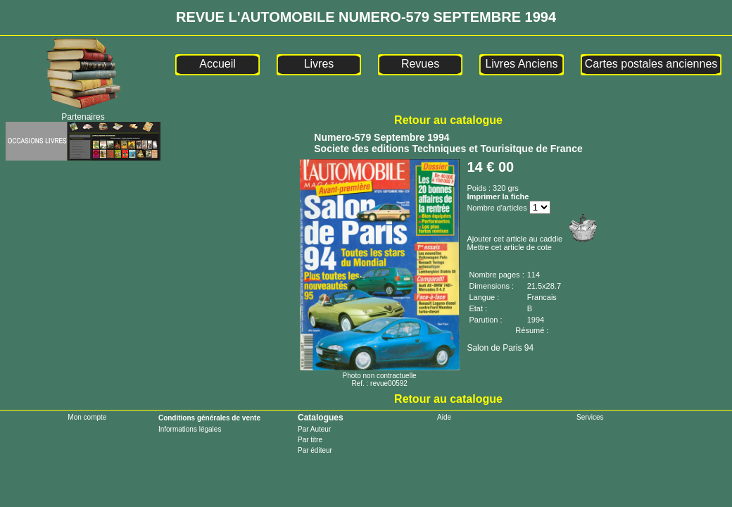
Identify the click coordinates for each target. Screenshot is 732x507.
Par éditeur (315, 450)
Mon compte (87, 417)
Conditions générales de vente (209, 418)
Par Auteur (314, 429)
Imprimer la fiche (498, 196)
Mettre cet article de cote (509, 247)
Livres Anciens (521, 64)
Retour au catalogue (448, 120)
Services (589, 417)
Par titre (310, 440)
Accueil (217, 64)
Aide (444, 417)
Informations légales (190, 429)
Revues (420, 64)
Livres (319, 64)
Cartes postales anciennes (651, 64)
